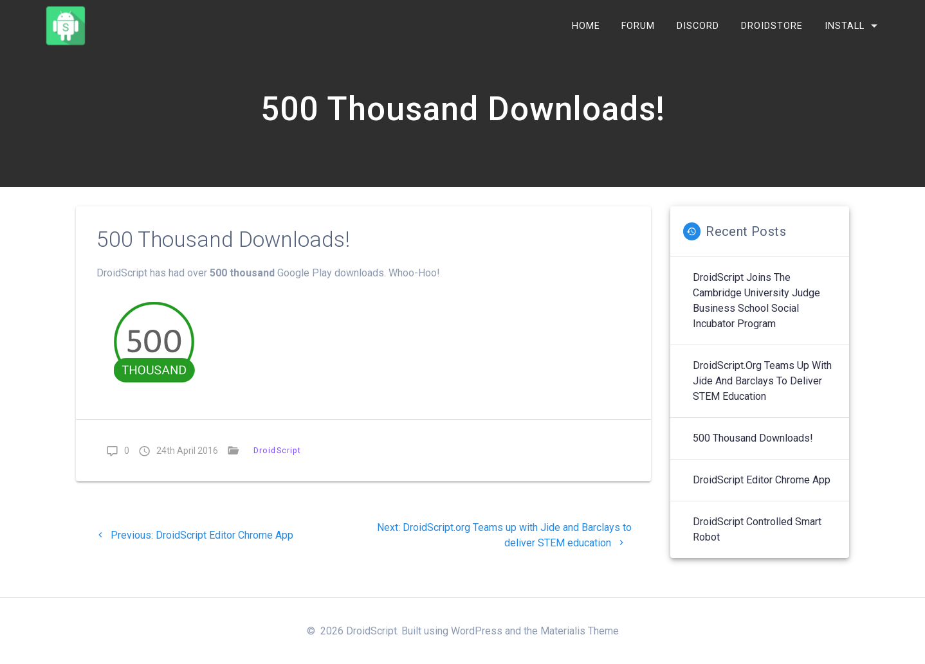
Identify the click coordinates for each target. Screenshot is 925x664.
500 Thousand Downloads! (753, 445)
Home (586, 25)
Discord (698, 25)
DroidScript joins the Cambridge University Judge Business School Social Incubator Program (756, 307)
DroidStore (772, 25)
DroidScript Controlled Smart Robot (757, 536)
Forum (638, 25)
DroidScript (277, 457)
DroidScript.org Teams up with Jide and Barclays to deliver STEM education (762, 387)
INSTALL (845, 25)
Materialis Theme (579, 631)
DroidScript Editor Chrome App (761, 487)
